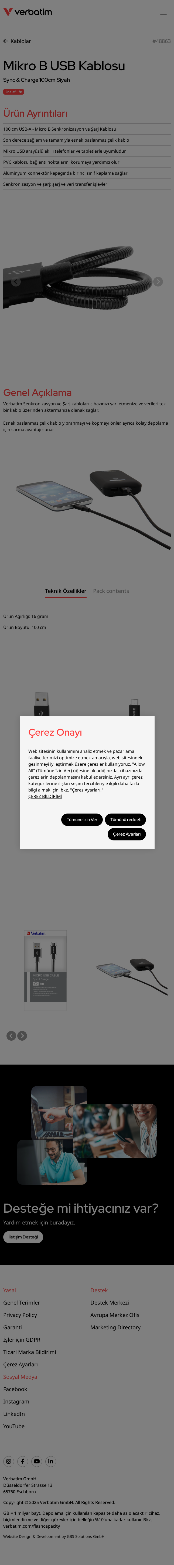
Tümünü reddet (125, 819)
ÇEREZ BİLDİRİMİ (45, 796)
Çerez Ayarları (127, 834)
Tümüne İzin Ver (82, 819)
